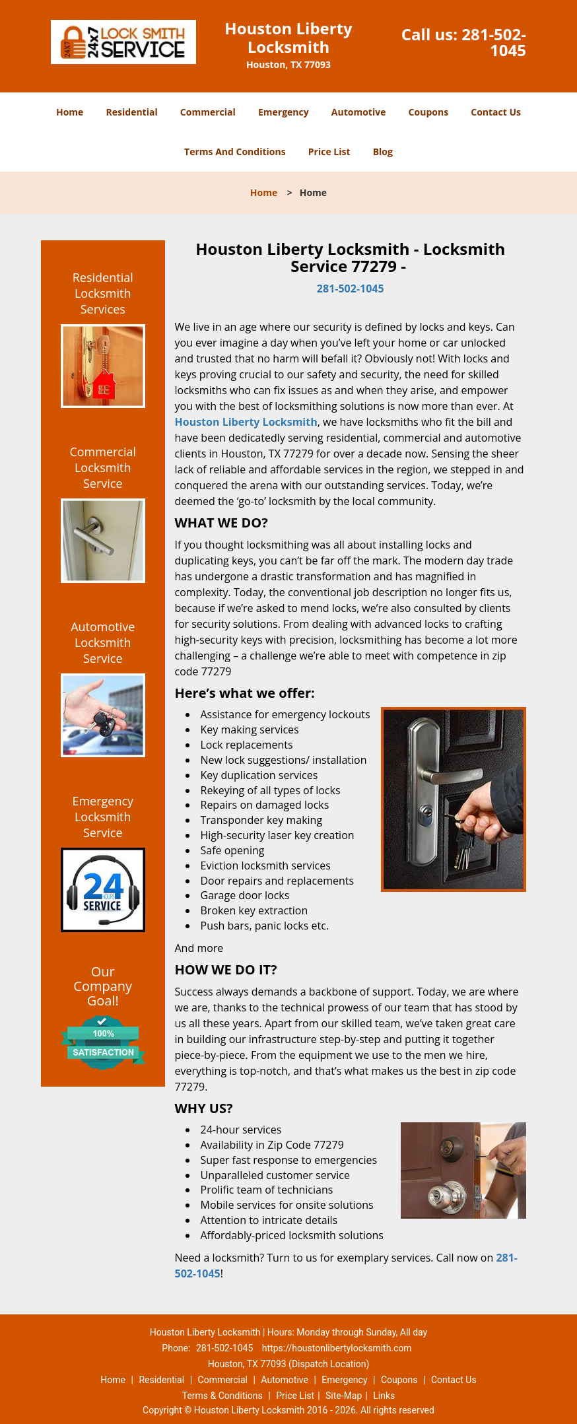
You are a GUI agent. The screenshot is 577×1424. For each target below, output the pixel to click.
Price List (329, 151)
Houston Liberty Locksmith (246, 422)
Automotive (358, 112)
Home (69, 112)
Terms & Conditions (222, 1395)
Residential (132, 112)
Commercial (208, 112)
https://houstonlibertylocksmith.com (337, 1348)
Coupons (428, 112)
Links (384, 1395)
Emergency (283, 112)
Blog (383, 151)
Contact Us (496, 112)
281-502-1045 (493, 42)
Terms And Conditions (235, 151)
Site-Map (343, 1395)
